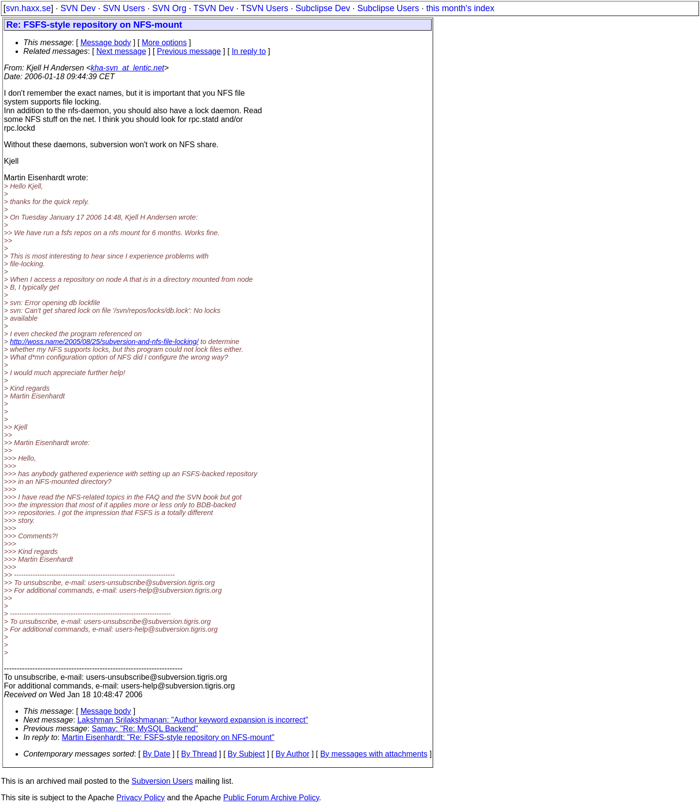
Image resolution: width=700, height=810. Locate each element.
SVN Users (124, 8)
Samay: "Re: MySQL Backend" (145, 728)
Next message (121, 51)
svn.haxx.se (28, 8)
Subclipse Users (388, 8)
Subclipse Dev (323, 8)
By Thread (199, 754)
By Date (156, 754)
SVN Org (169, 8)
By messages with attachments (374, 754)
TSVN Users (264, 8)
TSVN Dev (213, 8)
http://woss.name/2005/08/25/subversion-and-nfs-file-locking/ (104, 341)
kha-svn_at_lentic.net (127, 68)
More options (164, 42)
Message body (105, 42)
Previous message (189, 51)
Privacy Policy (140, 797)
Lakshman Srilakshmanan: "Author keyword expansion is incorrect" (192, 720)
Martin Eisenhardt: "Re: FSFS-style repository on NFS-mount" (168, 737)
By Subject (246, 754)
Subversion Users (162, 781)
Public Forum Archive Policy (271, 797)
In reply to (249, 51)
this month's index (460, 8)
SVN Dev (77, 8)
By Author (292, 754)
